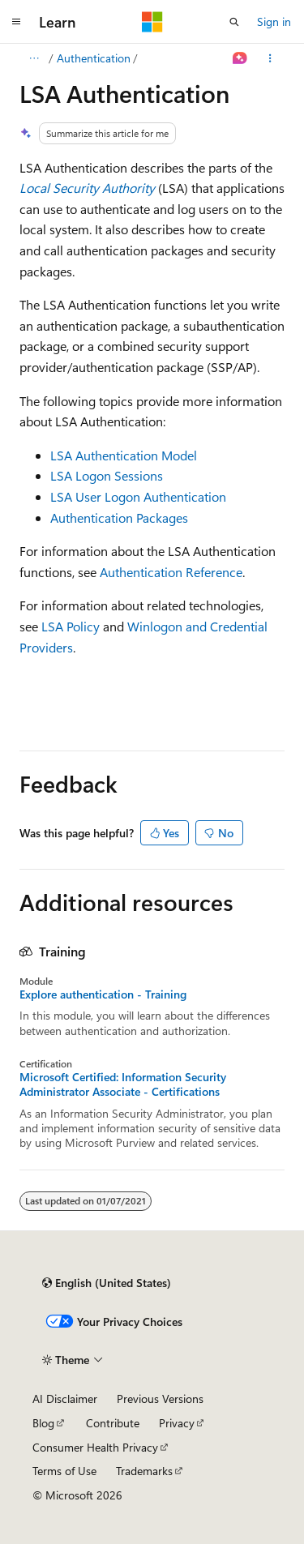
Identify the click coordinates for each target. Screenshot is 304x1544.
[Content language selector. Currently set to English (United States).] (106, 1283)
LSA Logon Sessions (106, 475)
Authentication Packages (119, 517)
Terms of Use (64, 1470)
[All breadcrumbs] (33, 58)
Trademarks (144, 1470)
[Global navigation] (16, 21)
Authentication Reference (171, 571)
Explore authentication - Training (102, 994)
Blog (43, 1423)
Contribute (112, 1423)
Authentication (94, 58)
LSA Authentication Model (123, 455)
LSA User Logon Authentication (138, 496)
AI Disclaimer (64, 1398)
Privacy (177, 1423)
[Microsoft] (152, 21)
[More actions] (270, 58)
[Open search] (234, 21)
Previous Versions (160, 1398)
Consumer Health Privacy (95, 1447)
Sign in (274, 21)
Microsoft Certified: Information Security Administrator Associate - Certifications (122, 1084)
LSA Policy (70, 626)
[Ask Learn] (240, 58)
